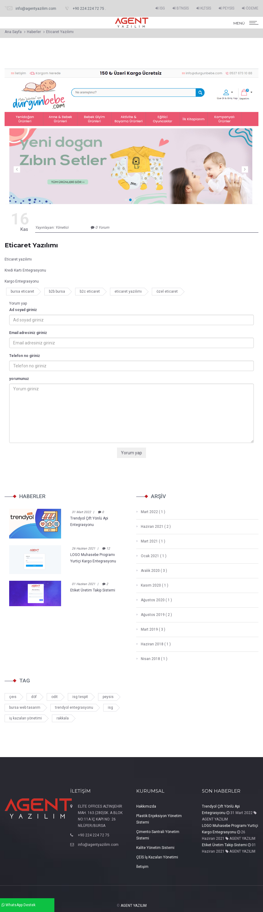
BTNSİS (181, 8)
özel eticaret (167, 291)
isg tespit (80, 697)
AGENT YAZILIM (134, 905)
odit (54, 697)
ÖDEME (250, 8)
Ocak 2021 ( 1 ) (151, 556)
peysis (108, 697)
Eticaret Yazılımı (60, 32)
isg (110, 707)
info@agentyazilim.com (98, 845)
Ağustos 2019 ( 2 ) (154, 615)
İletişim (142, 867)
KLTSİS (203, 8)
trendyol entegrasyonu (74, 707)
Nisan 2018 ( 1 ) (151, 659)
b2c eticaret (90, 291)
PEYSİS (226, 8)
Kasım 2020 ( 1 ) (152, 585)
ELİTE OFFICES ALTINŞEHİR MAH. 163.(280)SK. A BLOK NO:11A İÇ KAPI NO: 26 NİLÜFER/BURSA (100, 816)
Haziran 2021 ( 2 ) (153, 526)
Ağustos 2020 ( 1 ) (154, 600)
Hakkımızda (146, 806)
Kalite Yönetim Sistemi (155, 848)
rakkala (63, 718)
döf (34, 697)
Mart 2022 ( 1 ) (150, 512)
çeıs (12, 697)
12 (106, 548)
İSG (160, 8)
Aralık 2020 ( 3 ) (151, 571)
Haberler (34, 32)
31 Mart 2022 (81, 512)
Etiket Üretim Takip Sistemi (92, 590)
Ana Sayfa (13, 32)
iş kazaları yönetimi (25, 718)
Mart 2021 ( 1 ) (150, 541)
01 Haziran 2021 (83, 584)
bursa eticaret (22, 291)
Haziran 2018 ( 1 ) (153, 644)
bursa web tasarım (24, 707)
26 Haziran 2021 (83, 548)
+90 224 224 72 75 (93, 835)
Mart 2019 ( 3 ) (150, 629)
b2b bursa (57, 291)
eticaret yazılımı (128, 291)
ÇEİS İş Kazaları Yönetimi (157, 857)
